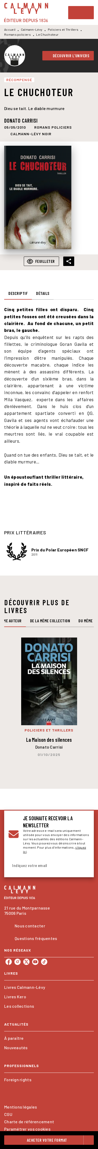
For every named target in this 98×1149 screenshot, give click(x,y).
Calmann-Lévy (32, 29)
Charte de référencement (29, 1121)
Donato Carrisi (21, 120)
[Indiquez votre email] (42, 865)
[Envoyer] (83, 865)
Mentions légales (20, 1106)
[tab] (18, 293)
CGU (8, 1114)
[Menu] (81, 12)
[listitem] (8, 961)
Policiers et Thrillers (63, 29)
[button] (68, 55)
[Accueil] (26, 12)
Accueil (9, 29)
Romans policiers (17, 34)
